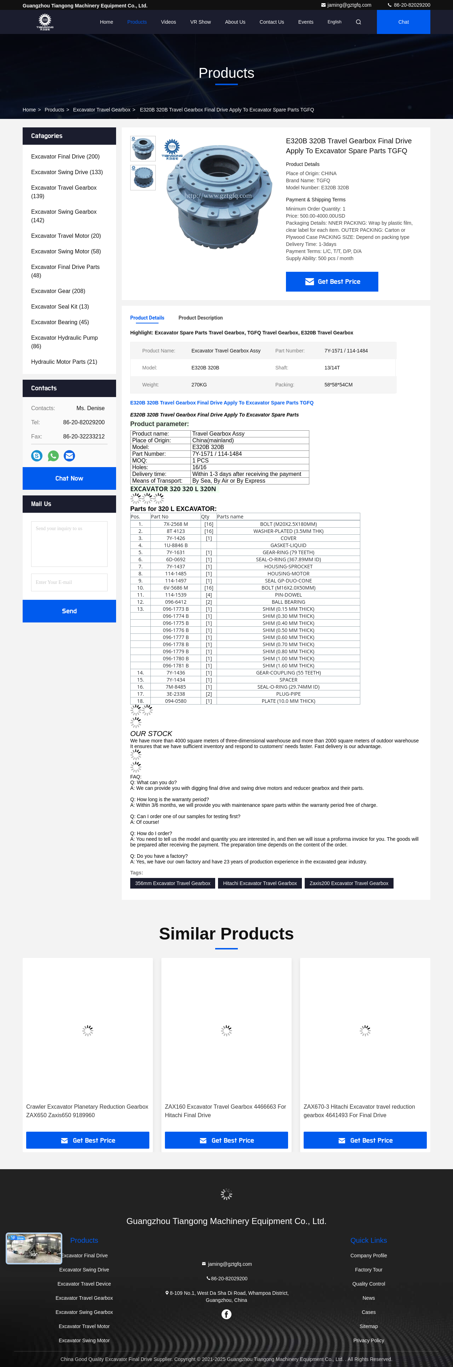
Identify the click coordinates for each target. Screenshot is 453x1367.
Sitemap (369, 1326)
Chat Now (69, 478)
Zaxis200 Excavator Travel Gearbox (349, 883)
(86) (64, 342)
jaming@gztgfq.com (347, 5)
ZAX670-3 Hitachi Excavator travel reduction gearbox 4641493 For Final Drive (359, 1111)
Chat (403, 22)
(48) (65, 271)
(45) (60, 322)
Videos (168, 22)
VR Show (200, 22)
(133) (67, 172)
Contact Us (272, 22)
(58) (66, 251)
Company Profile (368, 1255)
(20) (66, 236)
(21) (64, 362)
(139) (64, 192)
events (306, 22)
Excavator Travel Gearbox (102, 110)
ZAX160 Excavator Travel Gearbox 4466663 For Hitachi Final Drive (225, 1111)
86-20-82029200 (408, 5)
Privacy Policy (368, 1340)
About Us (235, 22)
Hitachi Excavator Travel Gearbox (260, 883)
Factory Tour (369, 1270)
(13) (60, 307)
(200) (65, 157)
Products (137, 22)
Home (106, 22)
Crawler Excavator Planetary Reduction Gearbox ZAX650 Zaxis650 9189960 (87, 1111)
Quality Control (368, 1284)
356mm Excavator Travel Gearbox (172, 883)
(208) (58, 291)
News (368, 1298)
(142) (64, 216)
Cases (369, 1312)
